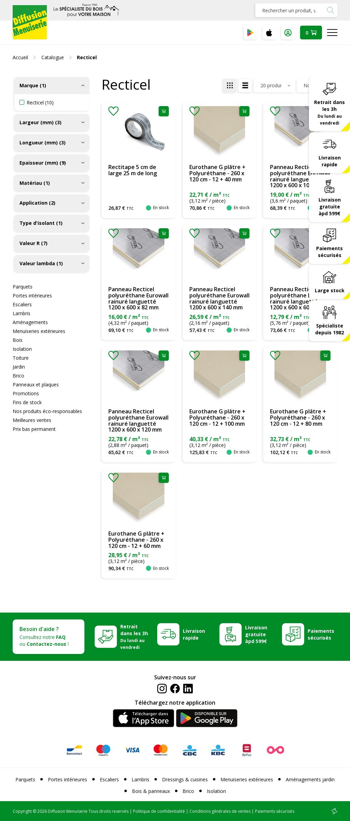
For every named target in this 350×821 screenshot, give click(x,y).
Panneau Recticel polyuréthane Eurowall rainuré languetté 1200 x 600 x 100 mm (300, 176)
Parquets (22, 286)
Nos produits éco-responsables (47, 411)
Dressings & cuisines (185, 779)
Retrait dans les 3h (329, 112)
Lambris (21, 313)
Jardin (19, 366)
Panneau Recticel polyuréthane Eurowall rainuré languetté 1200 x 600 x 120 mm (138, 420)
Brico (18, 375)
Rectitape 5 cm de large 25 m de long (132, 170)
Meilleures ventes (32, 420)
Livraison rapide (330, 161)
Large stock (330, 290)
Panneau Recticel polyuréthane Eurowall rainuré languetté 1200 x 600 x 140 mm (219, 298)
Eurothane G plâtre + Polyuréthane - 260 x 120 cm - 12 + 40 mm (217, 173)
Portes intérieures (32, 295)
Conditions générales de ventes (220, 811)
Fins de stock (27, 402)
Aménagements (30, 322)
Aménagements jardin (310, 779)
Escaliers (22, 304)
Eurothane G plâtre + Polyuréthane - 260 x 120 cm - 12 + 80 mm (298, 417)
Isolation (22, 349)
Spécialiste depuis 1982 (329, 329)
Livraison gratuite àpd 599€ (330, 206)
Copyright (22, 811)
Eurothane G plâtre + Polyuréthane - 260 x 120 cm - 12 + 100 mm (217, 417)
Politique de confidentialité (159, 811)
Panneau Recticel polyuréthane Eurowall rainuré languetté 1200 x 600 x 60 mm (300, 298)
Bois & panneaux (151, 791)
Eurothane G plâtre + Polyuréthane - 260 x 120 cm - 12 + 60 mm (136, 539)
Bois (18, 340)
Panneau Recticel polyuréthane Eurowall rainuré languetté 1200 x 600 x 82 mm (138, 298)
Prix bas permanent (34, 429)
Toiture (21, 358)
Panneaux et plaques (36, 384)
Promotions (26, 393)
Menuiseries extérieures (39, 331)
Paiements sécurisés (329, 251)
